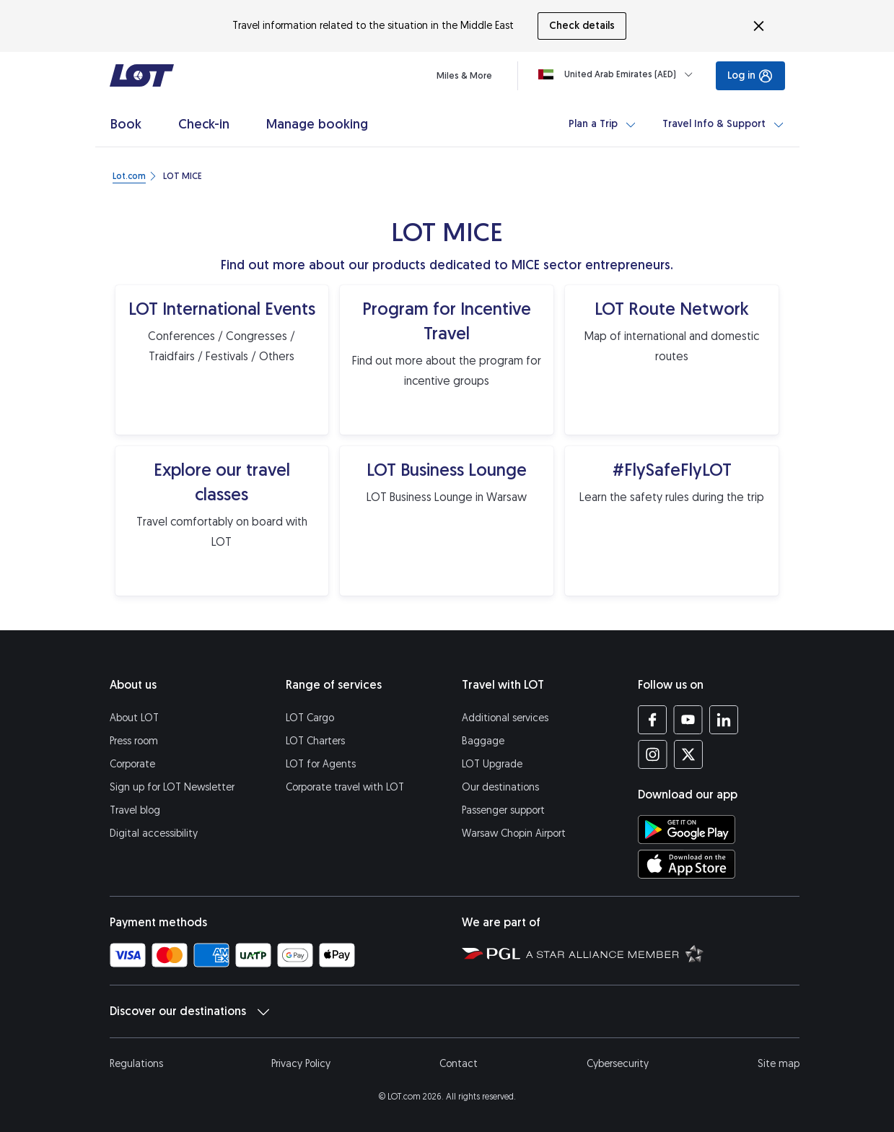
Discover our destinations (189, 1011)
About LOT (134, 718)
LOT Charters (315, 741)
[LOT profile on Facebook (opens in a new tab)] (652, 719)
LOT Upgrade (492, 764)
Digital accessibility (154, 833)
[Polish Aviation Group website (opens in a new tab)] (491, 953)
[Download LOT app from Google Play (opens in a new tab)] (686, 829)
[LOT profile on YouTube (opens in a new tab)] (688, 719)
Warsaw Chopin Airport (514, 833)
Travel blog (135, 810)
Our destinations (500, 787)
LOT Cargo (310, 718)
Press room (134, 741)
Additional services (505, 718)
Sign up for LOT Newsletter (172, 787)
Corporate (132, 764)
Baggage (483, 741)
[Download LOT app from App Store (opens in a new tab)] (686, 864)
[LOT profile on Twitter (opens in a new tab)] (688, 754)
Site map (778, 1064)
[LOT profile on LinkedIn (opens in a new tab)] (723, 719)
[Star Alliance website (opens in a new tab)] (615, 953)
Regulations (136, 1064)
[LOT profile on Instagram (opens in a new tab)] (652, 754)
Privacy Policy (300, 1064)
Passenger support (503, 810)
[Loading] (618, 74)
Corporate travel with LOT (345, 787)
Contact (458, 1064)
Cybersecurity (618, 1064)
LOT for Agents (321, 764)
